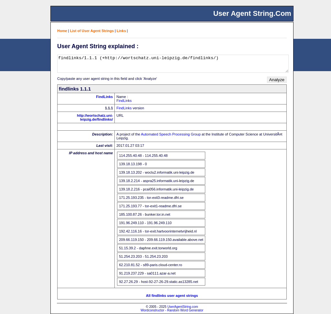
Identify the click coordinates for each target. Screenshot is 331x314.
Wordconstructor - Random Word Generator (172, 310)
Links (121, 31)
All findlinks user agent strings (172, 296)
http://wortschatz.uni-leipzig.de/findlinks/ (95, 117)
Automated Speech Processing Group (171, 134)
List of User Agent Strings (92, 31)
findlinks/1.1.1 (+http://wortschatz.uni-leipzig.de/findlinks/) (173, 64)
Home (62, 31)
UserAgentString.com (182, 307)
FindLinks (104, 97)
